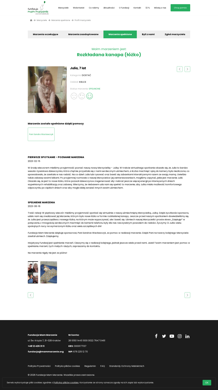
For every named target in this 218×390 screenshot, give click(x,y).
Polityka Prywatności (39, 366)
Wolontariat (78, 7)
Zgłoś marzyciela (175, 34)
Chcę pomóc (180, 7)
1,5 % (148, 7)
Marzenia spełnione (120, 34)
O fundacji (124, 7)
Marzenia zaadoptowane (83, 34)
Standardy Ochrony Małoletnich (126, 366)
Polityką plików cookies (66, 382)
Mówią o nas (160, 7)
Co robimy (94, 7)
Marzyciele (63, 7)
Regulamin (90, 366)
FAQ (102, 366)
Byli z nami (148, 34)
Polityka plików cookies (67, 366)
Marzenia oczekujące (45, 34)
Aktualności (109, 7)
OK (206, 382)
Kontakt (137, 7)
